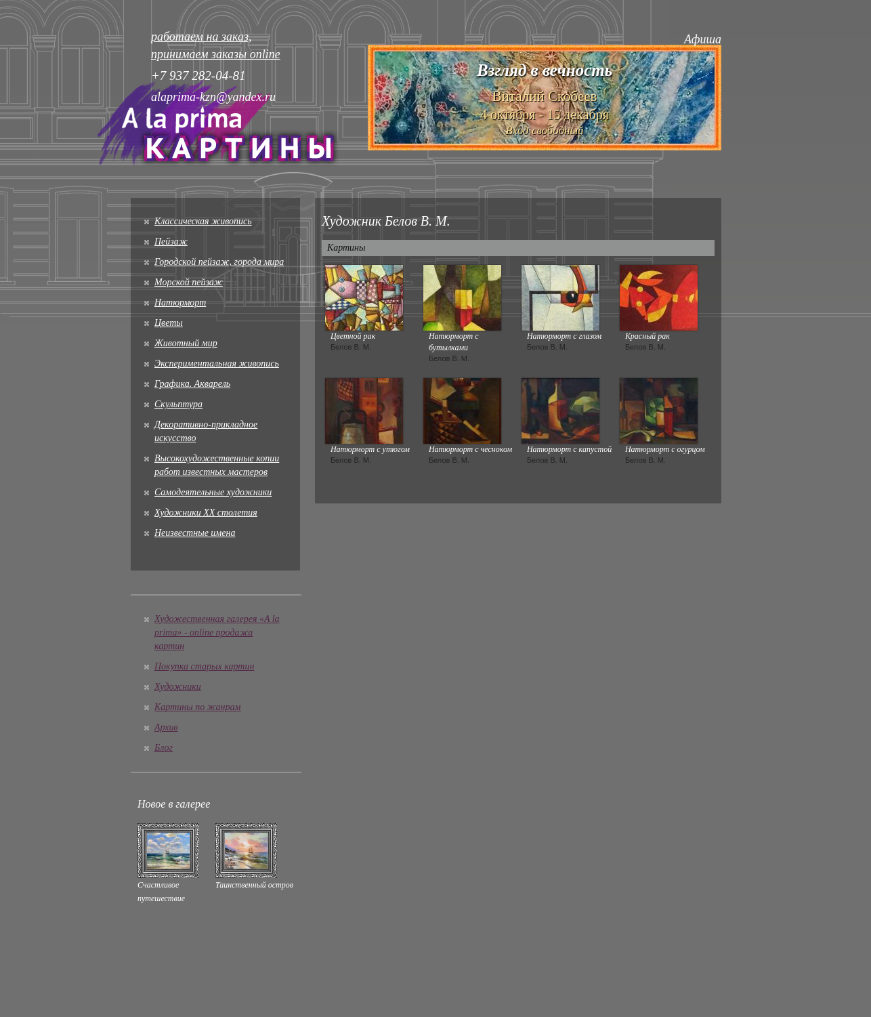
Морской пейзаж (188, 282)
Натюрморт (180, 302)
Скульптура (178, 404)
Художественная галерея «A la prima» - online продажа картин (217, 632)
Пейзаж (171, 241)
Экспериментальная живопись (216, 363)
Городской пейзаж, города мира (219, 262)
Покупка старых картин (204, 666)
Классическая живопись (203, 221)
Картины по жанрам (197, 707)
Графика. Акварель (192, 384)
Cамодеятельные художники (213, 492)
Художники (177, 687)
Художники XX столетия (205, 512)
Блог (163, 748)
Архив (166, 727)
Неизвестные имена (194, 533)
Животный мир (185, 343)
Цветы (168, 323)
